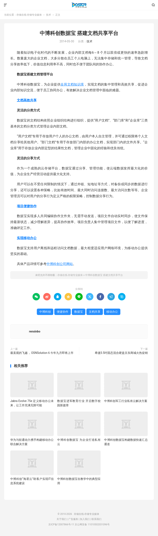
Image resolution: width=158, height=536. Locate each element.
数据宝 (78, 311)
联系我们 (96, 519)
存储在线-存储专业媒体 (79, 5)
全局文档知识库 (72, 84)
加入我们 (85, 519)
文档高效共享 (27, 100)
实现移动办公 (27, 238)
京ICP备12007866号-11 (61, 524)
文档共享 (94, 311)
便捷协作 (62, 311)
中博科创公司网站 (59, 264)
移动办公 (112, 311)
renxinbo (34, 331)
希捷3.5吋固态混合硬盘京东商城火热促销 (121, 352)
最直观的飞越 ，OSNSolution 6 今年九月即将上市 (41, 352)
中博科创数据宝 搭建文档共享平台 (79, 33)
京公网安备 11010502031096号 (92, 524)
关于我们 (61, 519)
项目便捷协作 (27, 206)
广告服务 (73, 519)
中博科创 (45, 311)
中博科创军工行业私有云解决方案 (125, 401)
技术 (48, 14)
